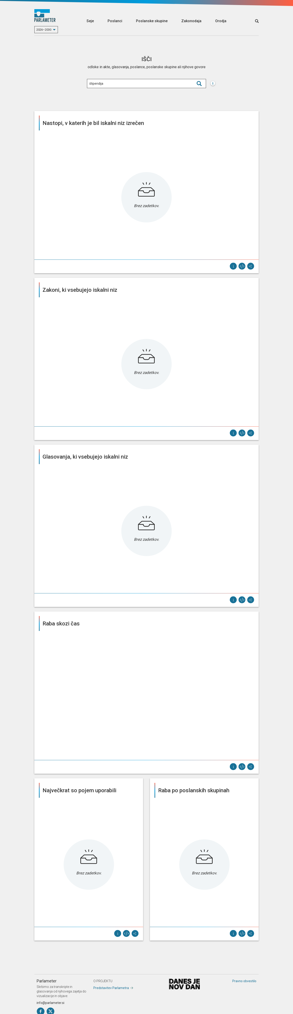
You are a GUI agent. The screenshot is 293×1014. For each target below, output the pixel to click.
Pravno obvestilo (244, 981)
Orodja (220, 21)
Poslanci (115, 21)
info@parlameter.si (50, 1003)
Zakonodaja (191, 21)
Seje (90, 21)
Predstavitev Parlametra (111, 988)
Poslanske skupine (152, 21)
